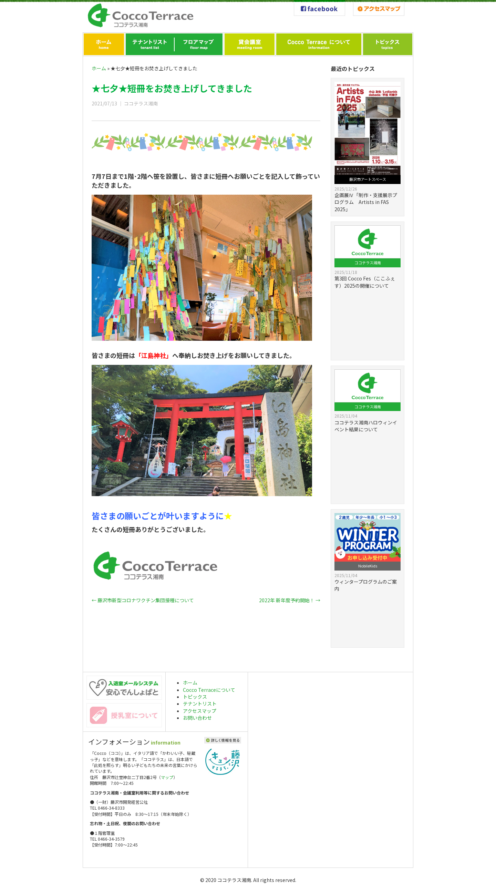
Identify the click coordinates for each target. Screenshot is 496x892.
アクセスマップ (199, 710)
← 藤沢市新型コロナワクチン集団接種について (143, 600)
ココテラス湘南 (367, 262)
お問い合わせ (197, 717)
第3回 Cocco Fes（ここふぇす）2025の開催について (364, 282)
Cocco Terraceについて (209, 689)
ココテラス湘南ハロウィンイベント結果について (365, 426)
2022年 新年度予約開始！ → (289, 600)
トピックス (195, 696)
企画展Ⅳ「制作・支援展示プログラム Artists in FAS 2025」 (365, 202)
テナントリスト (200, 703)
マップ (167, 777)
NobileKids (367, 565)
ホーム (99, 68)
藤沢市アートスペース (367, 179)
